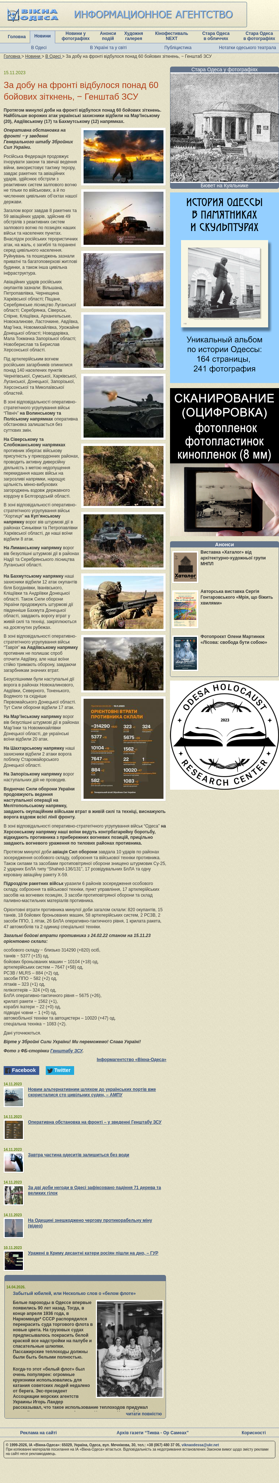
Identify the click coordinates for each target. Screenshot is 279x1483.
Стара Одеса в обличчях (216, 36)
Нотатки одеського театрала (247, 47)
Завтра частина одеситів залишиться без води (78, 1154)
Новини (42, 36)
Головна (17, 36)
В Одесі (38, 47)
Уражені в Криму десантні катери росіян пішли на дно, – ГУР (93, 1253)
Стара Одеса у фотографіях (224, 69)
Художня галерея (133, 36)
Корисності (254, 1432)
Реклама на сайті (38, 1432)
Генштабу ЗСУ (66, 1050)
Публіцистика (177, 47)
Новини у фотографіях (76, 36)
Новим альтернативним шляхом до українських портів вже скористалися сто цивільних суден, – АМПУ (92, 1092)
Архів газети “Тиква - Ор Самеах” (153, 1432)
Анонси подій (108, 36)
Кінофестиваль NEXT (171, 36)
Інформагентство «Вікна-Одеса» (131, 1059)
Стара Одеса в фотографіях (259, 36)
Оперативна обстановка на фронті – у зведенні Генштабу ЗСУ (95, 1122)
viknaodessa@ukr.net (200, 1445)
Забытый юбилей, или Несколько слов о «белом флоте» (74, 1293)
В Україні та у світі (108, 47)
